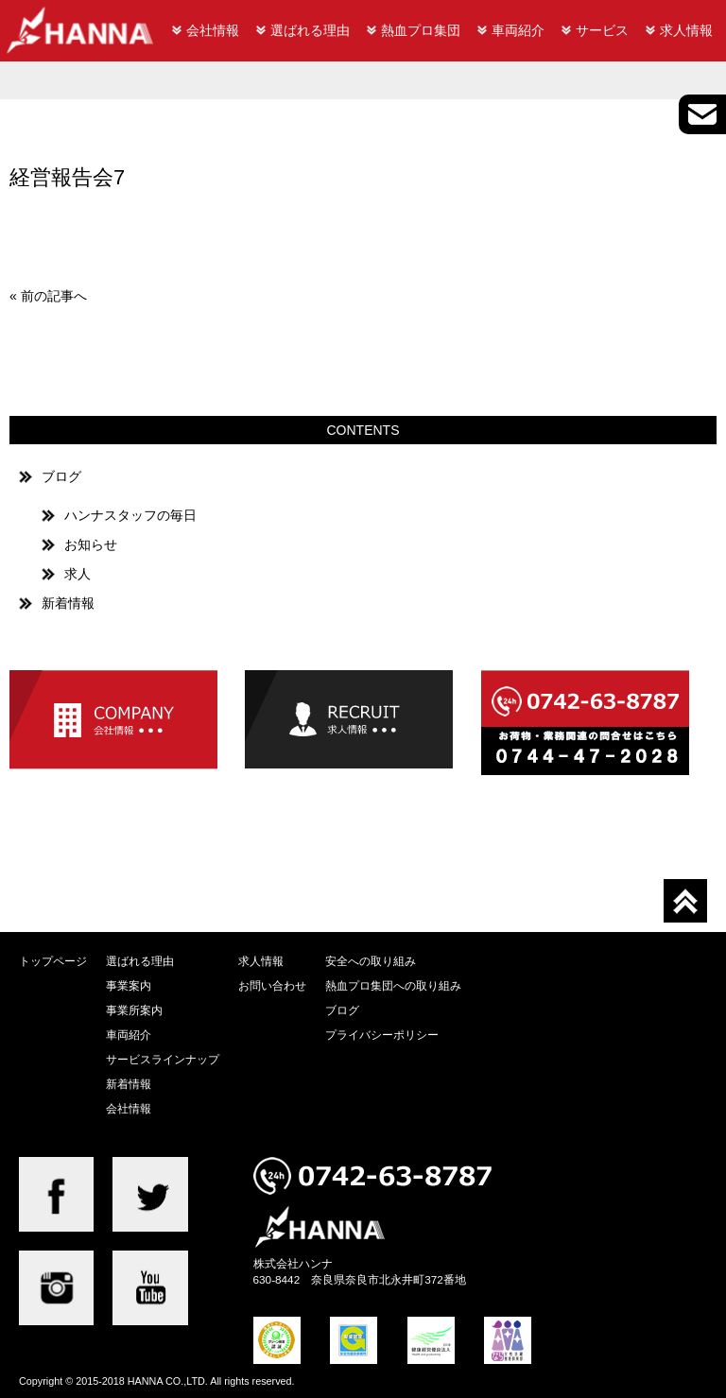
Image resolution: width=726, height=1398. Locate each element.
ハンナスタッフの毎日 (130, 515)
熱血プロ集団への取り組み (393, 985)
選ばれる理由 (310, 30)
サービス (602, 30)
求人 (77, 573)
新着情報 (68, 603)
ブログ (61, 476)
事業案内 (128, 985)
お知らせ (90, 544)
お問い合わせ (272, 985)
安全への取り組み (370, 961)
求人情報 (686, 30)
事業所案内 (134, 1010)
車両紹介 (518, 30)
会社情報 (212, 30)
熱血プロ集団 (420, 30)
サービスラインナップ (162, 1059)
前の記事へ (54, 295)
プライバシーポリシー (382, 1034)
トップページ (53, 961)
